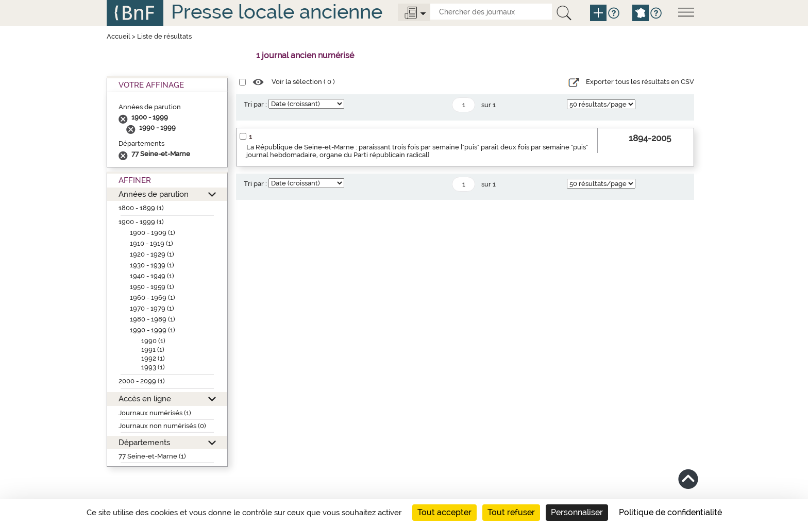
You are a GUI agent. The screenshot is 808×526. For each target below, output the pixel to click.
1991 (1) (152, 349)
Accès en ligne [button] (145, 398)
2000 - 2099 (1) (142, 381)
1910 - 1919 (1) (151, 243)
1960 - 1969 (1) (152, 297)
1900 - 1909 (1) (152, 232)
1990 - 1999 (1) (152, 330)
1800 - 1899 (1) (141, 208)
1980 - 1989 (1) (152, 319)
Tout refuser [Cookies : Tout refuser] (511, 512)
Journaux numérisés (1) (155, 413)
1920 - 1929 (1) (152, 254)
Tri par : (255, 104)
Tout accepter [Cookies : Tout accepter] (444, 512)
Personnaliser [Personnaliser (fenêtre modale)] (577, 512)
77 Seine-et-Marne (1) (152, 456)
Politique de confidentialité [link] (670, 512)
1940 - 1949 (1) (152, 276)
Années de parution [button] (154, 194)
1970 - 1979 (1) (152, 308)
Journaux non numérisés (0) (162, 426)
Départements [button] (144, 442)
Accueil (118, 36)
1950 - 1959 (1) (152, 287)
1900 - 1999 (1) (141, 222)
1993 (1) (153, 367)
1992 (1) (153, 358)
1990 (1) (153, 341)
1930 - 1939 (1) (152, 265)
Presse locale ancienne (276, 11)
